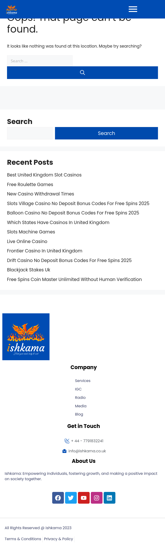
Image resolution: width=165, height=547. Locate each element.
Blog (79, 414)
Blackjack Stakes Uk (28, 270)
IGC (78, 389)
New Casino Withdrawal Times (40, 194)
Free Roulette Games (30, 184)
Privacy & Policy (58, 539)
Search (20, 122)
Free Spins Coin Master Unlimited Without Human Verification (74, 279)
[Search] (82, 72)
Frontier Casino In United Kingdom (44, 251)
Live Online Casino (27, 241)
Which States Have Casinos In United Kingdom (58, 222)
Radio (80, 397)
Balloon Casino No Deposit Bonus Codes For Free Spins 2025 (73, 213)
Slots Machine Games (31, 232)
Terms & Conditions (23, 539)
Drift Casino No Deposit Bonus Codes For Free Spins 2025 (69, 260)
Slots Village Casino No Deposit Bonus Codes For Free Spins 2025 (78, 203)
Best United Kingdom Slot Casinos (44, 175)
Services (82, 380)
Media (80, 406)
